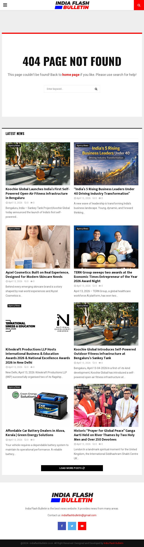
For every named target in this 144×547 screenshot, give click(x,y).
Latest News (15, 133)
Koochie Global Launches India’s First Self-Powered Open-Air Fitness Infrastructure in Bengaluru (38, 193)
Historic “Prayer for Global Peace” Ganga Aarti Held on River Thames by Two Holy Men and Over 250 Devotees (104, 435)
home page (71, 75)
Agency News (14, 146)
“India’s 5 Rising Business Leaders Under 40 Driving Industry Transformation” (104, 191)
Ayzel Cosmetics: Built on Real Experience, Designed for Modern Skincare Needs (37, 275)
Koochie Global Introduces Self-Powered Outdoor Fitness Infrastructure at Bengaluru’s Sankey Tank (105, 354)
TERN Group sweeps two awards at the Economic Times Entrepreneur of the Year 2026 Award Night (105, 277)
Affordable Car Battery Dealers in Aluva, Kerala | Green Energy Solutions (35, 433)
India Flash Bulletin (113, 543)
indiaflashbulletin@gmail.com (79, 515)
